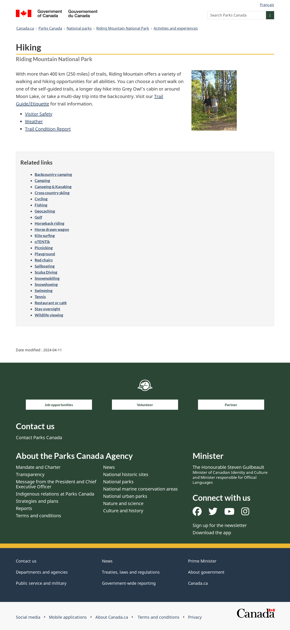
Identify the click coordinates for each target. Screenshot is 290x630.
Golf (38, 217)
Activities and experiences (176, 28)
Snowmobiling (47, 278)
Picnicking (44, 247)
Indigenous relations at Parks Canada (55, 494)
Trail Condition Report (48, 129)
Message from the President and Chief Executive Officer (56, 484)
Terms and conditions (38, 516)
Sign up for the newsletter (220, 525)
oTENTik (42, 241)
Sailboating (45, 266)
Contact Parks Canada (39, 437)
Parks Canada (50, 28)
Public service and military (41, 583)
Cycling (41, 198)
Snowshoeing (46, 284)
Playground (45, 254)
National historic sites (125, 474)
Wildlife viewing (49, 315)
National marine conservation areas (140, 489)
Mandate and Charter (38, 467)
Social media (28, 617)
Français (267, 4)
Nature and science (123, 503)
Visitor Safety (38, 114)
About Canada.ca (111, 617)
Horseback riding (49, 223)
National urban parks (125, 496)
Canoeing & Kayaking (53, 186)
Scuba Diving (46, 272)
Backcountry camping (53, 174)
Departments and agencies (42, 572)
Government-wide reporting (129, 583)
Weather (34, 121)
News (109, 467)
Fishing (41, 205)
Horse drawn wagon (52, 229)
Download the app (212, 532)
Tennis (40, 296)
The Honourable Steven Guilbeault (230, 474)
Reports (24, 508)
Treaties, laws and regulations (131, 572)
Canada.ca (25, 28)
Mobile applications (68, 617)
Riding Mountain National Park (122, 28)
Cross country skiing (52, 192)
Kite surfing (45, 235)
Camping (42, 180)
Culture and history (123, 511)
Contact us (26, 561)
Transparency (30, 474)
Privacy (195, 617)
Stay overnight (47, 309)
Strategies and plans (37, 501)
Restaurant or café (51, 302)
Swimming (44, 290)
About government (206, 572)
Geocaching (45, 211)
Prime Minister (202, 561)
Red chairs (44, 260)
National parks (79, 28)
